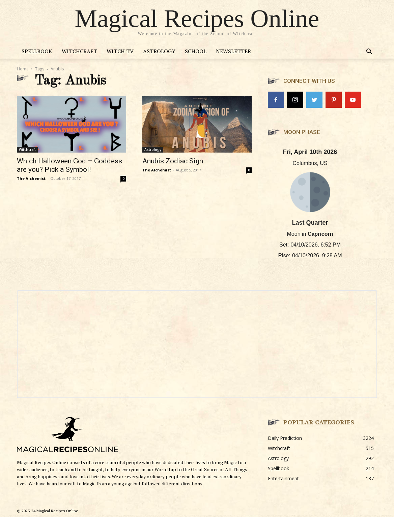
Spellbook (37, 51)
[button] (369, 52)
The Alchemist (31, 178)
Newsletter (233, 51)
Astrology (159, 51)
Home (23, 69)
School (195, 51)
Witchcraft (79, 51)
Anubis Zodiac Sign (172, 161)
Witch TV (120, 51)
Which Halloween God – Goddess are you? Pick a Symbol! (69, 165)
